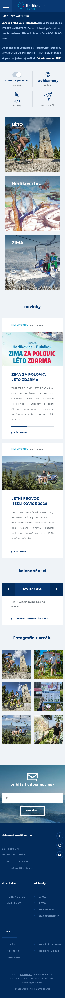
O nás (11, 945)
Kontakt (13, 951)
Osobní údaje (49, 951)
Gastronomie (49, 916)
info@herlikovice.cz (20, 868)
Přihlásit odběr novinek (32, 784)
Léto (42, 903)
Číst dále (20, 433)
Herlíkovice (16, 897)
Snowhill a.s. (26, 974)
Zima (42, 897)
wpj (48, 989)
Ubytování (47, 910)
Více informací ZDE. (49, 58)
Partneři (13, 957)
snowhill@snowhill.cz (32, 983)
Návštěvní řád (50, 945)
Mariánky (14, 903)
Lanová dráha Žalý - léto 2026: (20, 23)
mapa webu (21, 989)
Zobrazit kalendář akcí (31, 618)
